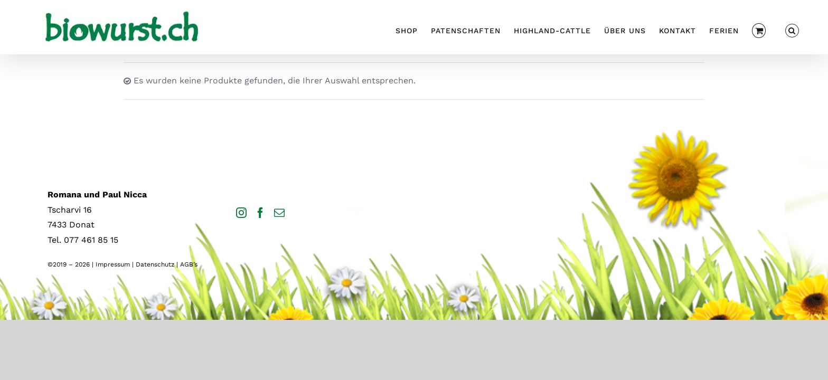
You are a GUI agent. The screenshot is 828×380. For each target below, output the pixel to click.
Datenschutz (155, 264)
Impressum (113, 264)
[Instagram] (241, 212)
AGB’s (188, 264)
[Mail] (279, 212)
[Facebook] (260, 212)
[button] (805, 29)
